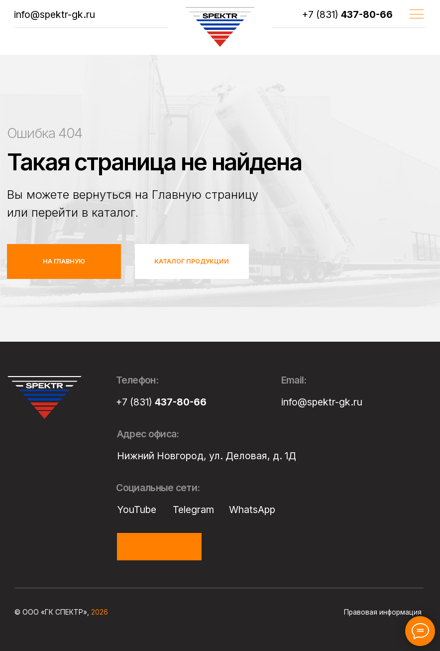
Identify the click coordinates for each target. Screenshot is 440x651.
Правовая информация (383, 612)
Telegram (193, 510)
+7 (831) (347, 14)
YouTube (136, 510)
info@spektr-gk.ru (54, 14)
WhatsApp (252, 510)
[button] (159, 546)
